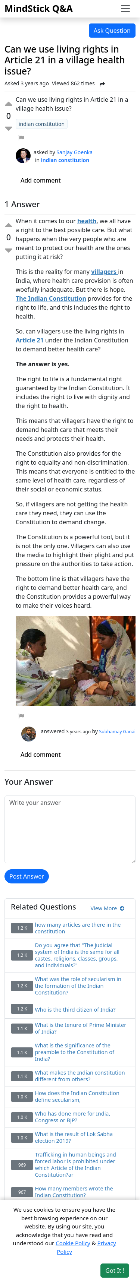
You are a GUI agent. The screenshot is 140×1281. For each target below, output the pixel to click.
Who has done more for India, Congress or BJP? (72, 1117)
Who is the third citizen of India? (75, 1009)
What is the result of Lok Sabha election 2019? (74, 1137)
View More (107, 908)
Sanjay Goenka (74, 152)
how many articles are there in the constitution (78, 928)
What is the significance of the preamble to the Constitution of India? (74, 1052)
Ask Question (112, 30)
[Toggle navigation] (125, 8)
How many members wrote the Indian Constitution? (74, 1192)
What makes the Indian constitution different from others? (80, 1076)
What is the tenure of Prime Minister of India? (80, 1028)
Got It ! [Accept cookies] (114, 1270)
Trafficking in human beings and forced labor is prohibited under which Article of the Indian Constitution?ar (75, 1164)
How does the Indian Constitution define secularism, (77, 1096)
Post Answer (26, 876)
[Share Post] (102, 84)
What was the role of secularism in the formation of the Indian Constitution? (78, 986)
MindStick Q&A (38, 8)
